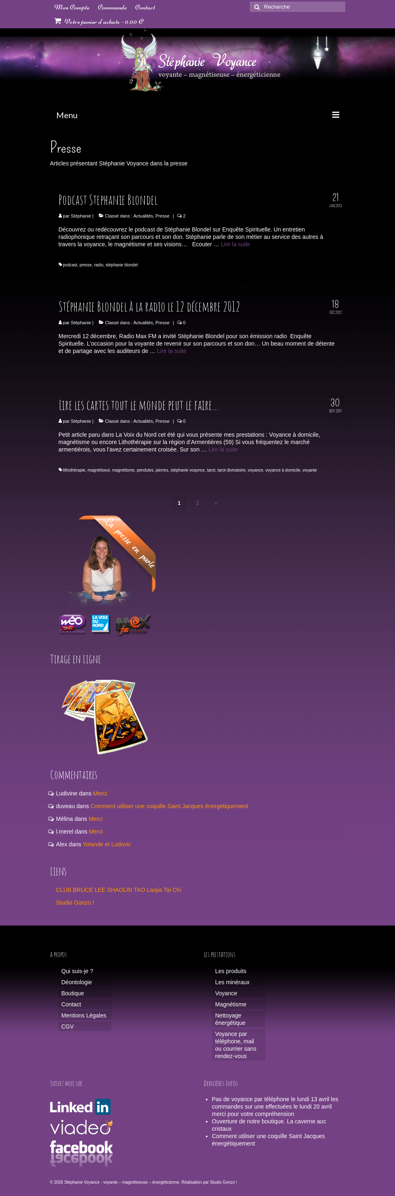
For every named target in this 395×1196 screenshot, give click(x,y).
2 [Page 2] (197, 503)
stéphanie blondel (121, 265)
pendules (145, 470)
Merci (100, 793)
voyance (255, 470)
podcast (70, 265)
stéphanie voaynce (188, 470)
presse (86, 265)
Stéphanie (81, 215)
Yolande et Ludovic (107, 844)
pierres (162, 470)
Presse (162, 215)
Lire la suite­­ (236, 244)
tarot (211, 470)
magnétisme (123, 470)
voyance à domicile (282, 470)
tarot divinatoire (231, 470)
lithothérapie (74, 470)
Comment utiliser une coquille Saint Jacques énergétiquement (169, 806)
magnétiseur (98, 470)
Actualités (143, 215)
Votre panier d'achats (98, 21)
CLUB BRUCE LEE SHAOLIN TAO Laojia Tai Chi (118, 890)
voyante (310, 470)
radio (98, 265)
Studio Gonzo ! (75, 902)
